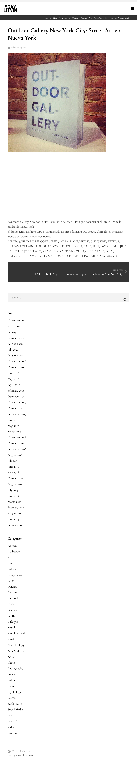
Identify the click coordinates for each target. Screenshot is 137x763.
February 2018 (16, 390)
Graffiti (12, 616)
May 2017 (13, 426)
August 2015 (15, 484)
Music (11, 639)
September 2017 (17, 414)
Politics (12, 680)
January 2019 (15, 355)
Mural (11, 627)
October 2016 (16, 443)
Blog (10, 563)
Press (11, 686)
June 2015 (13, 496)
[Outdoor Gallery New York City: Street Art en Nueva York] (57, 55)
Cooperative (15, 575)
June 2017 (13, 420)
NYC (11, 657)
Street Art (14, 721)
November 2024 (17, 320)
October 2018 (16, 367)
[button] (132, 8)
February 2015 (16, 507)
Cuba (11, 581)
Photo (11, 663)
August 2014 (15, 513)
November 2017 (17, 402)
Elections (13, 592)
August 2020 (15, 344)
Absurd (12, 546)
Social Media (15, 709)
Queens (12, 698)
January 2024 (15, 332)
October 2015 (15, 478)
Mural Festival (16, 633)
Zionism (12, 733)
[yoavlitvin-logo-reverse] (10, 8)
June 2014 (13, 519)
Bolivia (12, 569)
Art (10, 557)
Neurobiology (16, 645)
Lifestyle (13, 622)
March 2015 (14, 502)
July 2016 (13, 461)
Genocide (13, 610)
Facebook (13, 598)
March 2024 (14, 326)
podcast (12, 674)
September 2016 (17, 449)
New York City (17, 651)
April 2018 (14, 385)
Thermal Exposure (24, 755)
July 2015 (13, 490)
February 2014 (16, 525)
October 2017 (16, 408)
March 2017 (14, 431)
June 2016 (13, 466)
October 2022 (16, 338)
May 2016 (13, 472)
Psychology (14, 692)
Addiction (14, 551)
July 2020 (13, 349)
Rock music (15, 703)
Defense (12, 586)
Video (11, 727)
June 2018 (13, 373)
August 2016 (15, 455)
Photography (15, 668)
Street (11, 715)
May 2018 (13, 379)
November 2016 (17, 437)
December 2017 (17, 396)
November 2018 (17, 361)
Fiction (12, 604)
